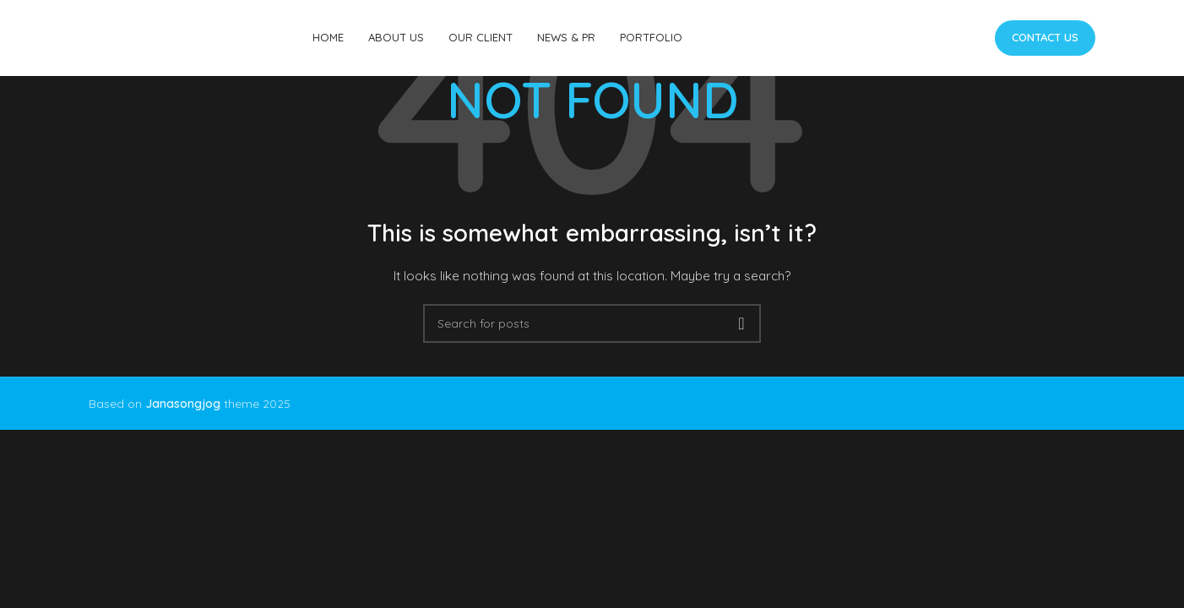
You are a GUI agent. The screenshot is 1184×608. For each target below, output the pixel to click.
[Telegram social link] (971, 38)
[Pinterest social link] (942, 38)
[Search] (592, 323)
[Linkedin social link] (956, 38)
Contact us (1045, 37)
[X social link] (928, 38)
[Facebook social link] (912, 38)
